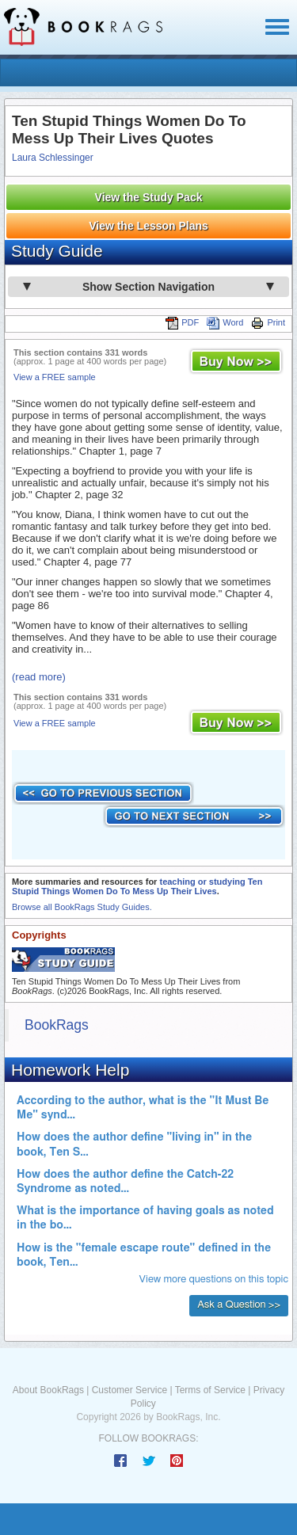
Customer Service (129, 1390)
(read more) (39, 677)
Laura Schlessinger (52, 157)
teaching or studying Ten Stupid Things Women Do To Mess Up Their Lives (137, 886)
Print (268, 322)
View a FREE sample (54, 377)
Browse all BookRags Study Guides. (82, 907)
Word (225, 322)
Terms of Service (210, 1390)
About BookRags (48, 1390)
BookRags (57, 1025)
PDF (182, 322)
